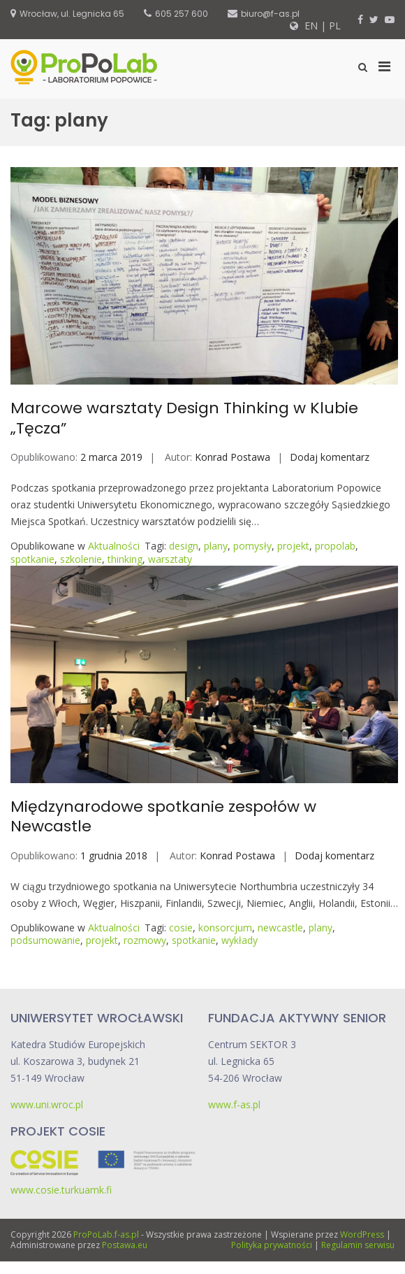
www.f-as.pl (234, 1104)
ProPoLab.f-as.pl (106, 1234)
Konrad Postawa (232, 457)
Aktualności (114, 545)
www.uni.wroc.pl (46, 1104)
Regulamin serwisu (358, 1245)
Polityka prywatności (271, 1245)
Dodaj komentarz (329, 457)
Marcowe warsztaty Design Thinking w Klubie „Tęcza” (184, 418)
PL (335, 25)
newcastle (280, 927)
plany (216, 545)
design (183, 545)
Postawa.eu (124, 1245)
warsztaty (170, 559)
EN (310, 25)
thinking (125, 559)
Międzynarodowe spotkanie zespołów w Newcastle (163, 817)
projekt (293, 545)
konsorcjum (225, 927)
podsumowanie (45, 940)
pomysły (252, 545)
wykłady (239, 940)
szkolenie (81, 559)
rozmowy (145, 940)
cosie (181, 927)
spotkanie (32, 559)
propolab (335, 545)
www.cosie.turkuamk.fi (61, 1189)
